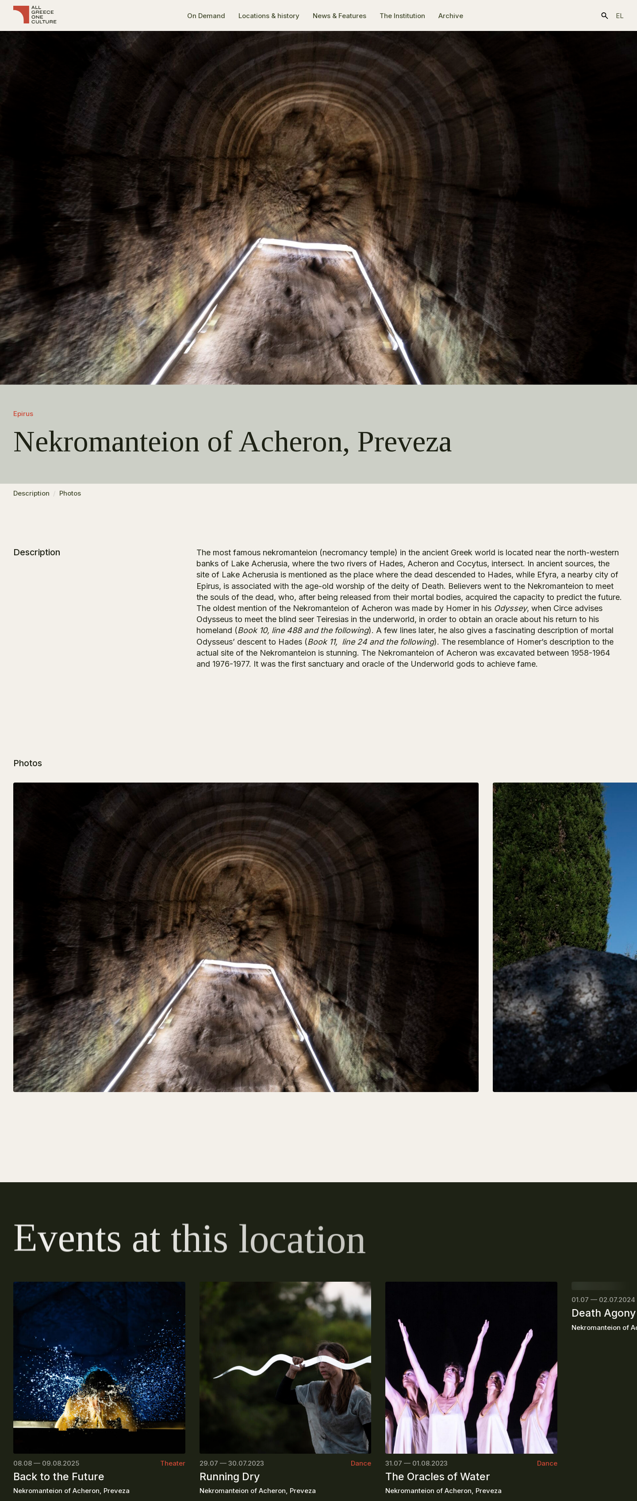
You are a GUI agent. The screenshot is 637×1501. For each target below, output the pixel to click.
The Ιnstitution (402, 15)
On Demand (206, 15)
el (620, 15)
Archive (450, 15)
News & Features (339, 15)
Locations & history (268, 15)
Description (31, 497)
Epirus (23, 413)
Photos (70, 497)
